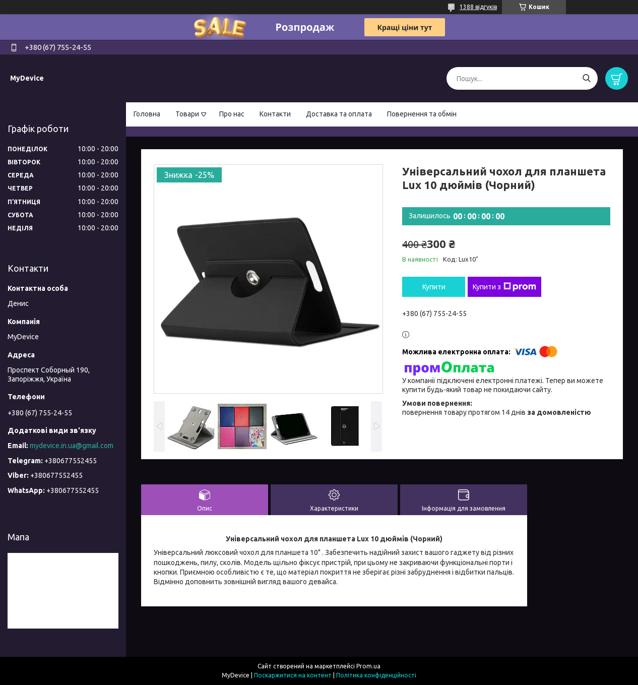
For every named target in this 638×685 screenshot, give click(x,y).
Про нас (231, 114)
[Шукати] (586, 78)
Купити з (504, 286)
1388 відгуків (478, 7)
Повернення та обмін (422, 114)
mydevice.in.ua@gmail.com (71, 446)
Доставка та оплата (339, 114)
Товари (187, 114)
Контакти (275, 114)
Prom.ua (368, 666)
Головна (147, 114)
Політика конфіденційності (376, 675)
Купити (433, 287)
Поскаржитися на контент (293, 675)
